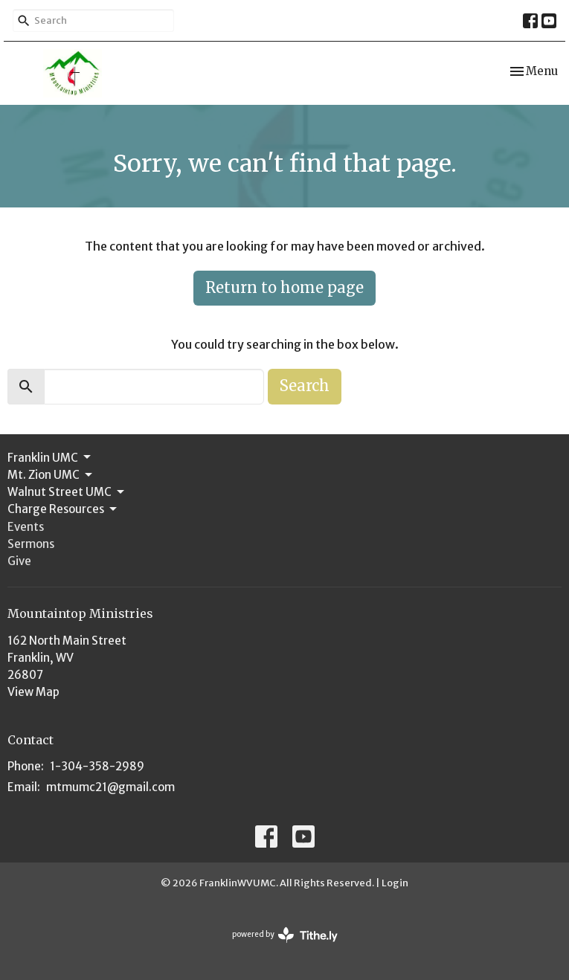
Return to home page (284, 287)
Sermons (30, 544)
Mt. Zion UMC (50, 475)
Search (304, 385)
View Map (33, 692)
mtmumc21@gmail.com (110, 787)
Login (395, 883)
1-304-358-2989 (97, 766)
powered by (285, 935)
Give (19, 561)
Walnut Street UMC (66, 492)
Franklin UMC (50, 457)
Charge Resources (63, 509)
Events (25, 527)
